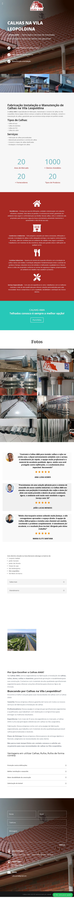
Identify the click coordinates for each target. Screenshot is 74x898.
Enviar (62, 846)
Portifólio (37, 321)
